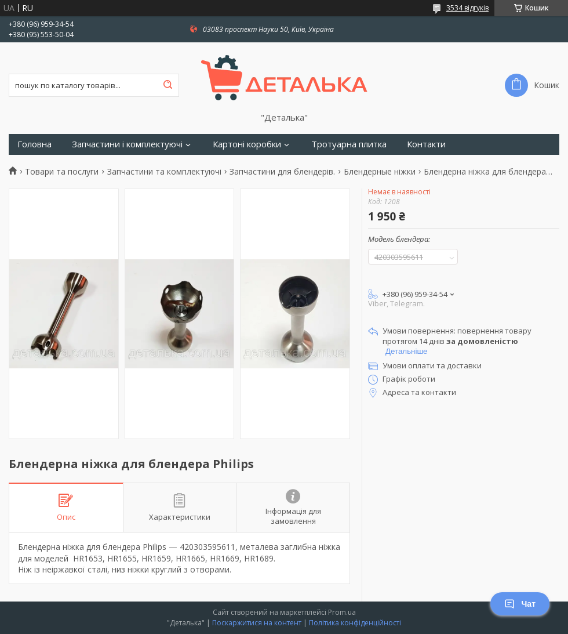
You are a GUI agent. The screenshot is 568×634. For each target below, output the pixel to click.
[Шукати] (167, 85)
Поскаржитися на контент (256, 623)
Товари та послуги (62, 171)
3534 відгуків (467, 8)
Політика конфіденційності (355, 623)
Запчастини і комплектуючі (127, 144)
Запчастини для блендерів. (282, 171)
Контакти (426, 144)
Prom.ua (342, 612)
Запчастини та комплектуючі (164, 171)
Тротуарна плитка (349, 144)
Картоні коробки (247, 144)
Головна (34, 144)
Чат (520, 604)
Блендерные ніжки (380, 171)
